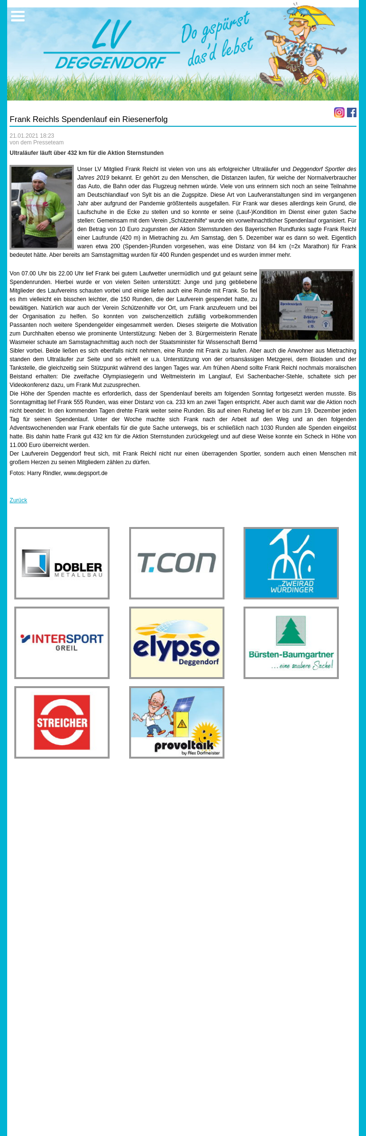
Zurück (18, 500)
